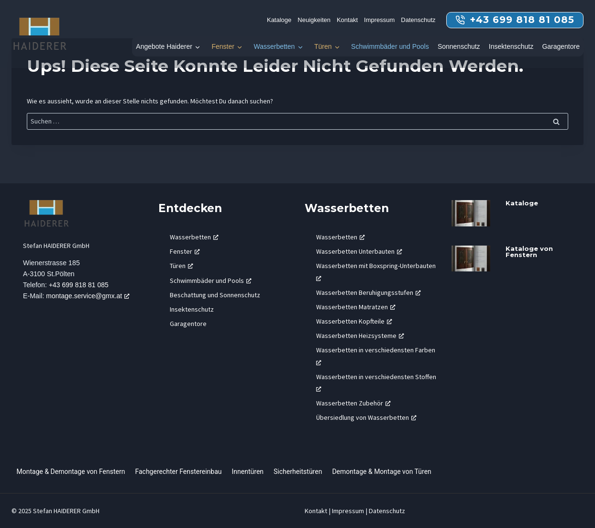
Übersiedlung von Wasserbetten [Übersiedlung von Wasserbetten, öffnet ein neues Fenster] (366, 417)
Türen (323, 46)
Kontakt (347, 19)
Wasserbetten (274, 46)
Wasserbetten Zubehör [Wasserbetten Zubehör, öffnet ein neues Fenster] (353, 403)
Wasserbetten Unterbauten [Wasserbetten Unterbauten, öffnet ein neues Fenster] (359, 251)
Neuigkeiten (314, 19)
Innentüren (248, 471)
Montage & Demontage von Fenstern (71, 471)
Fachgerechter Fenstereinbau (178, 471)
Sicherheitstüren (298, 471)
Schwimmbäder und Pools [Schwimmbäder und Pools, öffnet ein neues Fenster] (211, 280)
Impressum (379, 19)
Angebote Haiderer (164, 46)
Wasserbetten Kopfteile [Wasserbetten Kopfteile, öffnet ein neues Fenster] (354, 321)
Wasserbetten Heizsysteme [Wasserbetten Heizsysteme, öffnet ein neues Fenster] (360, 335)
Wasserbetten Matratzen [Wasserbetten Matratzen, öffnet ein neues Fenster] (356, 307)
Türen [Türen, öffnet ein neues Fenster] (181, 265)
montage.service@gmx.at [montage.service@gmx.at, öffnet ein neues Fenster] (89, 296)
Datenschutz (418, 19)
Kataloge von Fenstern (529, 251)
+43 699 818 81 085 (79, 285)
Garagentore (561, 46)
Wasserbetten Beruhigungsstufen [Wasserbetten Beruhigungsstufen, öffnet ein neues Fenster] (368, 292)
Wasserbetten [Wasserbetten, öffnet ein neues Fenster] (194, 237)
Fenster (222, 46)
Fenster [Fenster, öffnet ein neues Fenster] (185, 251)
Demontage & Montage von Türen (381, 471)
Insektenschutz (511, 46)
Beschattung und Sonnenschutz (215, 295)
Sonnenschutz (459, 46)
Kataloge (279, 19)
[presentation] (471, 213)
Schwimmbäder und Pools (390, 46)
